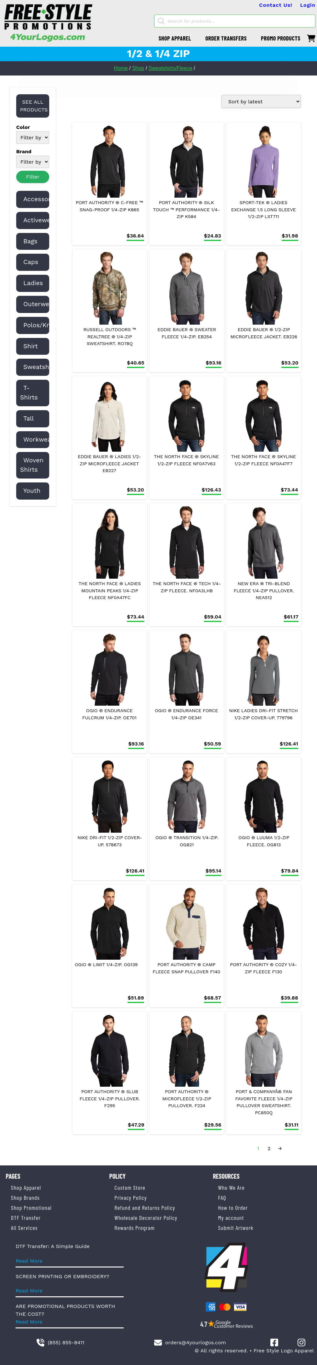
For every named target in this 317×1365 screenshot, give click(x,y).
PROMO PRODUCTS (280, 38)
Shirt (30, 346)
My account (231, 1217)
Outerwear (39, 304)
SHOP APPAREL (175, 38)
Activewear (40, 220)
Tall (28, 418)
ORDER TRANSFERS (226, 38)
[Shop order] (261, 101)
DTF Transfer (26, 1217)
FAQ (222, 1197)
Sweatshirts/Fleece (170, 68)
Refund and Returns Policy (145, 1207)
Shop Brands (25, 1197)
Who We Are (231, 1187)
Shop (138, 68)
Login (307, 5)
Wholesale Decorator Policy (146, 1217)
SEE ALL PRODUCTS (34, 106)
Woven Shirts (31, 465)
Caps (30, 262)
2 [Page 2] (268, 1148)
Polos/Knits (40, 325)
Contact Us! (275, 5)
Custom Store (130, 1187)
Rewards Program (135, 1227)
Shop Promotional (31, 1207)
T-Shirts (29, 392)
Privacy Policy (131, 1197)
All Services (24, 1227)
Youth (31, 490)
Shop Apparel (26, 1187)
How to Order (233, 1207)
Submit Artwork (235, 1227)
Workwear (38, 439)
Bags (30, 241)
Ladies (33, 283)
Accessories (41, 199)
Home (121, 68)
